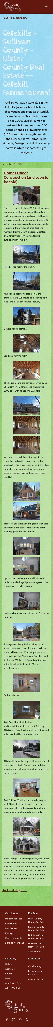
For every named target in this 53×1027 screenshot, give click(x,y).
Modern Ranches (13, 918)
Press (7, 978)
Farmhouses (11, 928)
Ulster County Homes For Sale (36, 920)
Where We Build (13, 988)
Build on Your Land (14, 942)
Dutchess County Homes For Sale (37, 937)
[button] (46, 6)
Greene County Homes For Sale (36, 945)
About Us (10, 968)
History (8, 964)
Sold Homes (34, 951)
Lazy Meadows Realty (35, 973)
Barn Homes (11, 923)
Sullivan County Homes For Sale (36, 929)
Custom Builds (35, 979)
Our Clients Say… (13, 983)
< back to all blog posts (14, 17)
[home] (12, 6)
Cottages (9, 933)
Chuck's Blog (34, 966)
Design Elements (13, 938)
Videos (8, 973)
